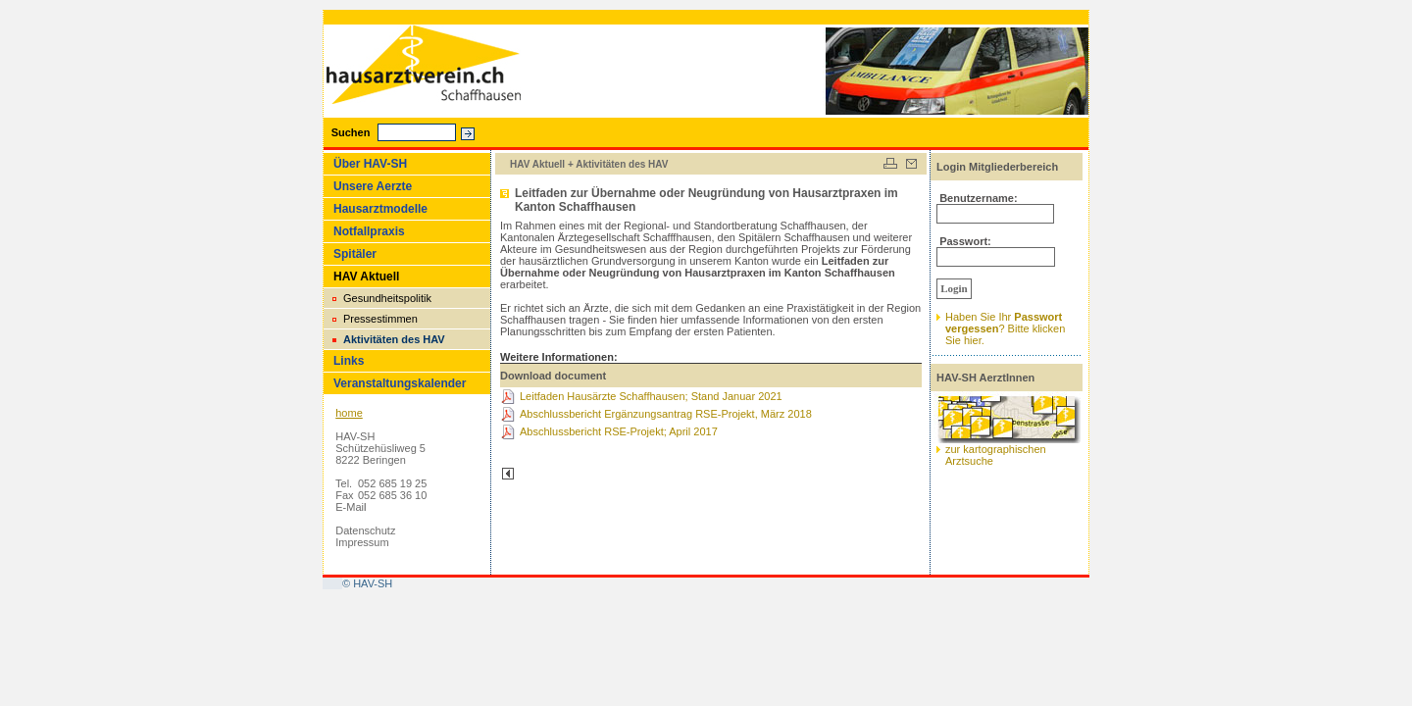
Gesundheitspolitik (387, 298)
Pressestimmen (380, 319)
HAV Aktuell (366, 276)
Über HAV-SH (370, 164)
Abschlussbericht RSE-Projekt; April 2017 (619, 431)
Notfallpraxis (369, 231)
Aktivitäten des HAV (394, 339)
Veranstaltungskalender (399, 383)
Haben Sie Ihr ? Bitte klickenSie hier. (1005, 328)
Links (348, 361)
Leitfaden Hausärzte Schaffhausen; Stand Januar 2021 (651, 396)
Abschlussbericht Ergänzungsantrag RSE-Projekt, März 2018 (666, 414)
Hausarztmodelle (380, 209)
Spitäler (355, 254)
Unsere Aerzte (372, 186)
